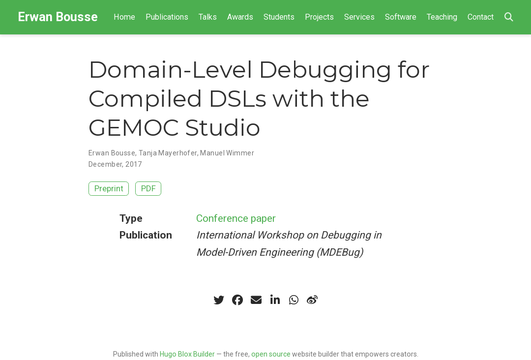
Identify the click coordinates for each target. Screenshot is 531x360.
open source (271, 354)
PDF (148, 188)
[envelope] (256, 300)
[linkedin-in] (274, 300)
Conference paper (236, 218)
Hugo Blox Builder (187, 354)
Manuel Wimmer (227, 153)
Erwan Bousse (58, 17)
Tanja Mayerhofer (168, 153)
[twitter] (218, 300)
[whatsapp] (293, 300)
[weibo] (312, 300)
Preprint (108, 188)
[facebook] (237, 300)
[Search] (508, 17)
